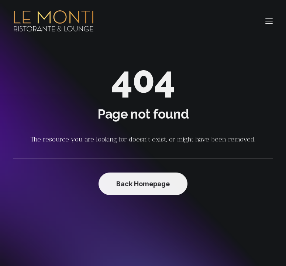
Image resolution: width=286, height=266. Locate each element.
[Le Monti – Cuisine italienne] (53, 21)
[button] (269, 21)
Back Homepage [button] (143, 184)
